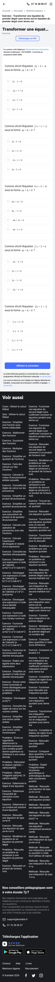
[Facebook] (26, 975)
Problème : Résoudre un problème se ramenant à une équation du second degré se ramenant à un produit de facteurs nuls (40, 487)
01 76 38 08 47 (39, 4)
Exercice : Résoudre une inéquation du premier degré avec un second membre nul (40, 574)
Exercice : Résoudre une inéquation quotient (39, 743)
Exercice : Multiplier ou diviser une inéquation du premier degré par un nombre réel (40, 630)
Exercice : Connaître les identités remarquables (14, 553)
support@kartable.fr (17, 919)
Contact (6, 963)
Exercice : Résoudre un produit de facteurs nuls (14, 868)
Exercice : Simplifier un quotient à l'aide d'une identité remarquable (14, 674)
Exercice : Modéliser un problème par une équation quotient (40, 549)
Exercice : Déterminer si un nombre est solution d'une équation (14, 807)
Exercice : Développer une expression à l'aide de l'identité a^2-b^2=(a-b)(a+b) (14, 590)
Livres (29, 963)
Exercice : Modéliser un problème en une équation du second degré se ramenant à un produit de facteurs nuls (40, 467)
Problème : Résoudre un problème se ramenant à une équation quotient (39, 560)
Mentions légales (11, 968)
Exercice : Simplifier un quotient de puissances (14, 505)
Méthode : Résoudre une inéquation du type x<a (40, 863)
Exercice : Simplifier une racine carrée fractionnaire (12, 730)
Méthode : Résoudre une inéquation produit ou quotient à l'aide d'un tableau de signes (40, 851)
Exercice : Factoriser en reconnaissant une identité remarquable (14, 653)
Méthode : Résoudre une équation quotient (40, 806)
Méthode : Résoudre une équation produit (39, 798)
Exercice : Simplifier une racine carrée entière (12, 719)
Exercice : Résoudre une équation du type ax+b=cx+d (13, 828)
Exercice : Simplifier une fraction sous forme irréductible (12, 425)
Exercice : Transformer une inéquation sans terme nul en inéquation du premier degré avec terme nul (40, 605)
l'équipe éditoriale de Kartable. (37, 49)
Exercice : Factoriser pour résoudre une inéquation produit (39, 690)
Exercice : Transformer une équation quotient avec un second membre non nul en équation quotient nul (40, 525)
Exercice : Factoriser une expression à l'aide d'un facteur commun (14, 616)
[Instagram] (41, 975)
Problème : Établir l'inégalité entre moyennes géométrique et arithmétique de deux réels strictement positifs (39, 773)
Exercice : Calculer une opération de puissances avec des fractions (13, 529)
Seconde (18, 10)
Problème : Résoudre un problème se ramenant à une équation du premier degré (13, 855)
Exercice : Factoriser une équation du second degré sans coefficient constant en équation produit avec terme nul (40, 413)
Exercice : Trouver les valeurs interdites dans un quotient (40, 503)
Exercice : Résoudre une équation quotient (40, 513)
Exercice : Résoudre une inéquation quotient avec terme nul (39, 702)
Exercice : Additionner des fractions (13, 434)
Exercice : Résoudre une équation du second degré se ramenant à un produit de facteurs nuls (40, 450)
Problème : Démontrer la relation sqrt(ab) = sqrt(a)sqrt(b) (13, 765)
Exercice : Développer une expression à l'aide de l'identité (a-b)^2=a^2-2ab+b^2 (14, 577)
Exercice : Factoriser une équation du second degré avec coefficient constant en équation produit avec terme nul (40, 432)
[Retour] (5, 3)
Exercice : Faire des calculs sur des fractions (12, 467)
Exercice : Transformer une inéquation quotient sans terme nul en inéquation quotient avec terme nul (40, 718)
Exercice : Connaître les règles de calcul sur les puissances (14, 488)
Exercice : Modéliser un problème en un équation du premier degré (14, 840)
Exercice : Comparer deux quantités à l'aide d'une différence (40, 642)
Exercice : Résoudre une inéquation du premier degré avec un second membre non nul (40, 589)
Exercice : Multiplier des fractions (12, 450)
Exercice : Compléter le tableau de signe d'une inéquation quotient (40, 733)
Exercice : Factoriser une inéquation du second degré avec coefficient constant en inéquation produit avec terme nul (40, 665)
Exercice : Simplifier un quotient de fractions (14, 457)
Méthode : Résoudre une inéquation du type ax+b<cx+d (40, 840)
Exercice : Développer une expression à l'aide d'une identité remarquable (14, 603)
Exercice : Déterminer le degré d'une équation (14, 784)
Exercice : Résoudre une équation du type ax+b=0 (13, 818)
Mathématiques (34, 10)
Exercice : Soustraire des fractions (12, 442)
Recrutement (31, 968)
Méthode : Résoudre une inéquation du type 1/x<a (40, 874)
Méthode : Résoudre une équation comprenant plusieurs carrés (40, 827)
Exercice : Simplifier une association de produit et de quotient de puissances (13, 515)
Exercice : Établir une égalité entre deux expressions (13, 663)
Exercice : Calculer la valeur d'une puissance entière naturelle (14, 477)
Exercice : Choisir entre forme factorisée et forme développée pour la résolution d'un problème (14, 687)
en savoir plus (45, 377)
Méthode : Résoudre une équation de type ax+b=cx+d (39, 789)
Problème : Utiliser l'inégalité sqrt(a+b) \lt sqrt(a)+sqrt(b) (13, 775)
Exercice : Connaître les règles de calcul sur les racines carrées (14, 709)
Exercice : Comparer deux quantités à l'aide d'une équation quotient (40, 755)
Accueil (6, 10)
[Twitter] (33, 975)
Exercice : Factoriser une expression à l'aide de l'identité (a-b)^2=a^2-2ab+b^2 (14, 641)
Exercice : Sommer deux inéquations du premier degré (39, 618)
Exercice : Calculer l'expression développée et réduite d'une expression (13, 542)
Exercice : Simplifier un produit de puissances (14, 497)
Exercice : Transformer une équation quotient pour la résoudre (40, 538)
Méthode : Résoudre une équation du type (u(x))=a (39, 815)
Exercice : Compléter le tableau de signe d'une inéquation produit (40, 679)
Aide (18, 963)
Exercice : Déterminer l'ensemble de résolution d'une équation (13, 795)
